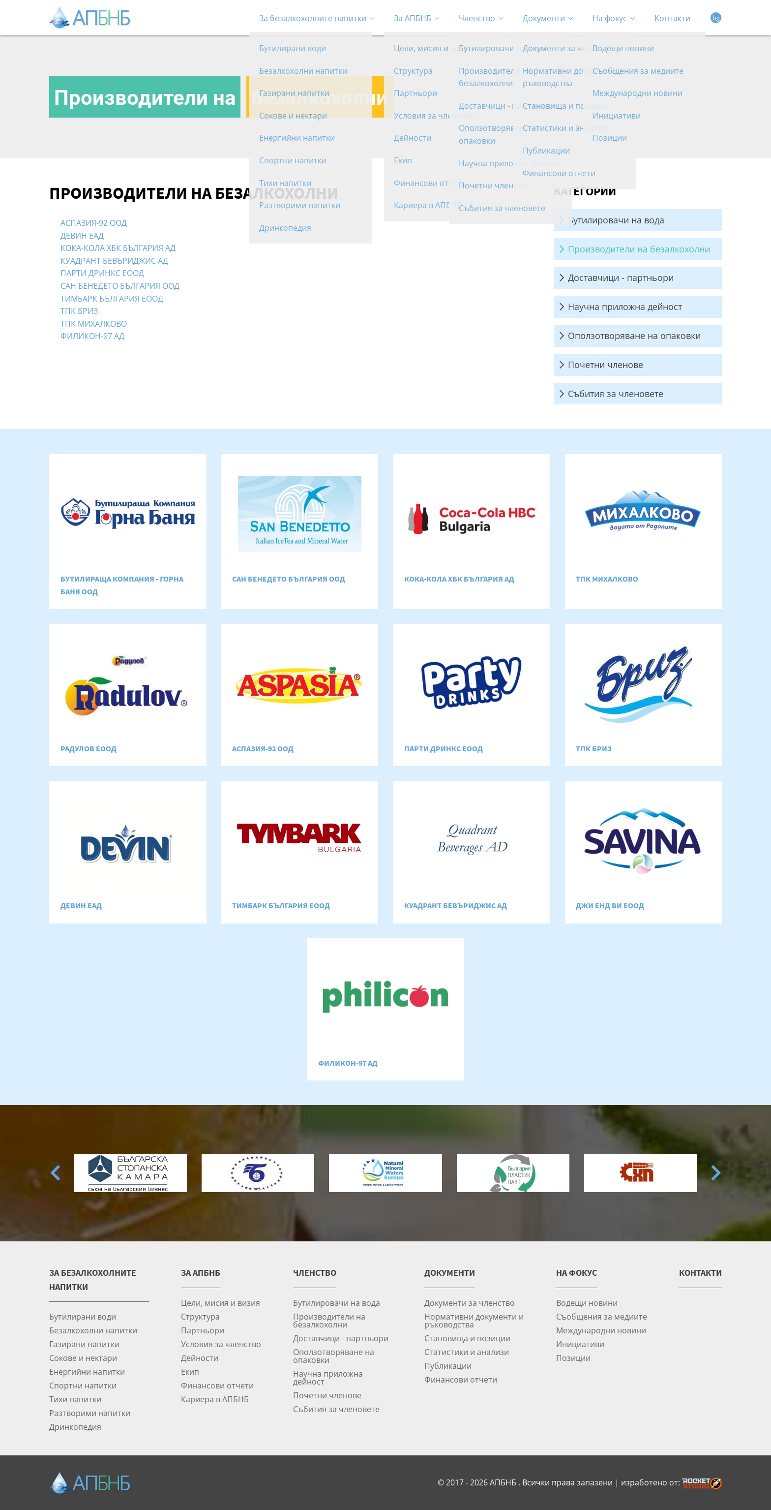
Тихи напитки (75, 1399)
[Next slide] (716, 1173)
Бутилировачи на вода (616, 220)
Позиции (573, 1358)
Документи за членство (469, 1302)
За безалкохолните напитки (316, 18)
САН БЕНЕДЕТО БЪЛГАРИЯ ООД (119, 285)
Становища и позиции (467, 1338)
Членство (481, 18)
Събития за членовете (615, 394)
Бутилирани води (82, 1316)
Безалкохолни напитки (93, 1330)
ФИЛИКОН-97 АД (92, 336)
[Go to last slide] (55, 1173)
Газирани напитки (84, 1344)
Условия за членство (221, 1344)
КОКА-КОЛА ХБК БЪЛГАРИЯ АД (118, 248)
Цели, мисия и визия (220, 1302)
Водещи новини (587, 1302)
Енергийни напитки (87, 1371)
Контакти (672, 18)
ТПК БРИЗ (79, 311)
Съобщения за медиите (601, 1316)
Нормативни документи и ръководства (474, 1320)
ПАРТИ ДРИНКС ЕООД (102, 273)
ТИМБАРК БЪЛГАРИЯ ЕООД (111, 298)
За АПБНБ (416, 18)
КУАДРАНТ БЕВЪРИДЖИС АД (114, 260)
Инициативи (580, 1344)
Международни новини (601, 1330)
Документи (548, 18)
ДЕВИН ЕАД (82, 235)
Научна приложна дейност (625, 306)
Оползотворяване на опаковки (634, 335)
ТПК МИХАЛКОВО (93, 323)
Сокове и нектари (83, 1358)
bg (716, 17)
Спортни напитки (83, 1385)
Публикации (448, 1365)
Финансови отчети (217, 1385)
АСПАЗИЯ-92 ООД (93, 222)
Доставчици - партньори (621, 277)
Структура (200, 1316)
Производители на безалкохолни (639, 249)
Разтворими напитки (89, 1413)
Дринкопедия (75, 1426)
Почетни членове (605, 364)
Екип (190, 1371)
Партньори (202, 1330)
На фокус (614, 18)
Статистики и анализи (466, 1352)
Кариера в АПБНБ (215, 1399)
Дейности (199, 1358)
